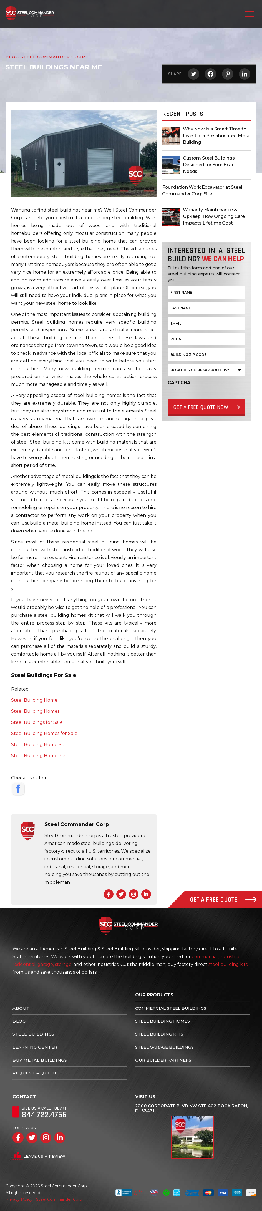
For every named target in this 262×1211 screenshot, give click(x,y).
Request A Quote (35, 1073)
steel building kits (228, 964)
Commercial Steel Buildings (170, 1008)
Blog (19, 1021)
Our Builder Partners (163, 1060)
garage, (45, 964)
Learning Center (34, 1047)
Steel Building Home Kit (37, 744)
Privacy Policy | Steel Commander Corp (44, 1199)
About (21, 1008)
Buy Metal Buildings (39, 1060)
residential (24, 964)
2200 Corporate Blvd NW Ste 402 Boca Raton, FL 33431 (191, 1108)
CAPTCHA (179, 382)
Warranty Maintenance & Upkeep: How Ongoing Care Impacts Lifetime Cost (214, 216)
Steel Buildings (33, 1034)
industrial (230, 956)
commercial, (205, 956)
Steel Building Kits (159, 1034)
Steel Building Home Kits (38, 755)
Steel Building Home (34, 700)
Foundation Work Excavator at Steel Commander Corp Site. (202, 191)
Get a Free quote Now (200, 407)
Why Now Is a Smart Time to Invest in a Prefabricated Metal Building (217, 135)
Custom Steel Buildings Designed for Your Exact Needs (209, 164)
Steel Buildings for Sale (37, 722)
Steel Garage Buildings (164, 1047)
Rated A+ (128, 1192)
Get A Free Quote (223, 900)
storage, (63, 964)
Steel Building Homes (35, 711)
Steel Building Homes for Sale (44, 733)
